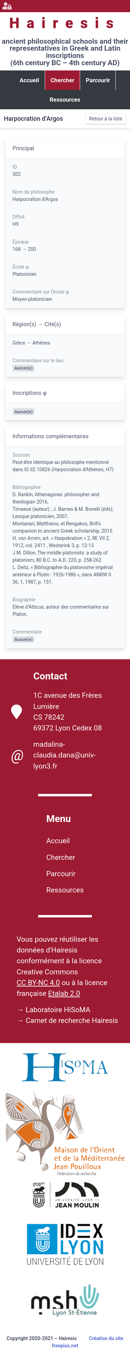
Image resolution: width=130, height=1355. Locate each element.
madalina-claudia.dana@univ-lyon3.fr (53, 755)
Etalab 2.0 (64, 993)
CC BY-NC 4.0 (38, 983)
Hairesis (65, 23)
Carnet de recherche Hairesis (72, 1020)
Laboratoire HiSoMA (58, 1010)
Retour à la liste (105, 118)
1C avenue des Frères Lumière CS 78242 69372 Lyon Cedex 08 (56, 711)
